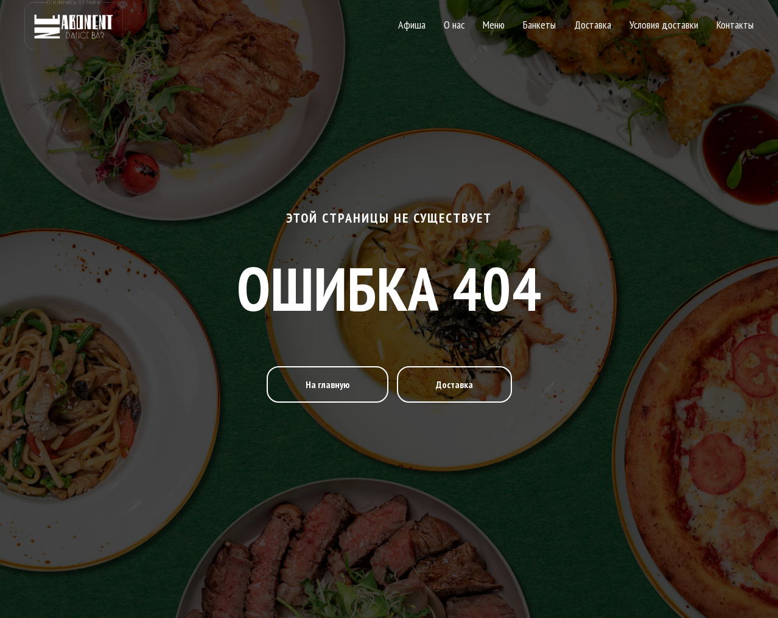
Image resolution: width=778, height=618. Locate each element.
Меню (494, 25)
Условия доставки (663, 25)
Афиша (412, 25)
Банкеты (539, 25)
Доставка (592, 25)
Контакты (735, 25)
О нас (454, 25)
